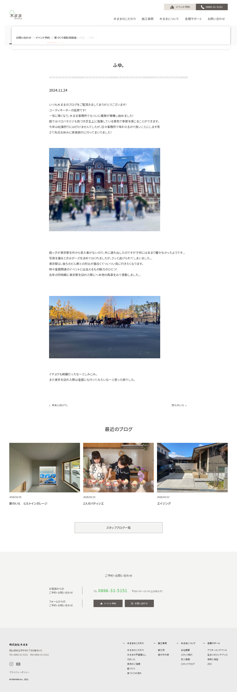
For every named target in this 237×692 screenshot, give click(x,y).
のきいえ (131, 659)
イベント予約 (183, 7)
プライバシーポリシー (19, 672)
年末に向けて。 (60, 405)
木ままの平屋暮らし (136, 654)
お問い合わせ (141, 603)
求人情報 (185, 659)
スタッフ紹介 (187, 654)
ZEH (209, 663)
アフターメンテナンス (217, 649)
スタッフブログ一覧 (118, 527)
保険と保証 (212, 659)
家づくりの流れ (134, 673)
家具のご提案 (133, 663)
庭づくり (131, 668)
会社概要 (185, 649)
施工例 (161, 649)
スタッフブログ (188, 663)
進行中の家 (163, 654)
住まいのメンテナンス (217, 654)
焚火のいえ (178, 405)
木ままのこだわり (135, 649)
